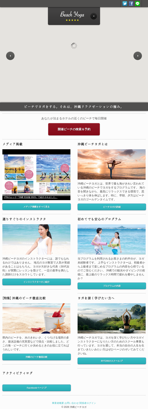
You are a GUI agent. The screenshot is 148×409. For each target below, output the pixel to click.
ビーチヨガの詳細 (112, 207)
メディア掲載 (12, 144)
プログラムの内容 (112, 286)
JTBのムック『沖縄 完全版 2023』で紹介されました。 (31, 197)
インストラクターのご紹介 (36, 282)
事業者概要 (58, 403)
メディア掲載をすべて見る (36, 206)
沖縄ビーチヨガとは (93, 144)
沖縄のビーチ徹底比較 (24, 298)
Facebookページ (36, 388)
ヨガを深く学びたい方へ (96, 298)
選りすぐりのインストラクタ (24, 219)
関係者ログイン (87, 403)
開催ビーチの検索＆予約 (74, 129)
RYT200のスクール (112, 361)
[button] (65, 175)
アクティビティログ (17, 373)
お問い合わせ (71, 403)
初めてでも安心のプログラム (99, 219)
